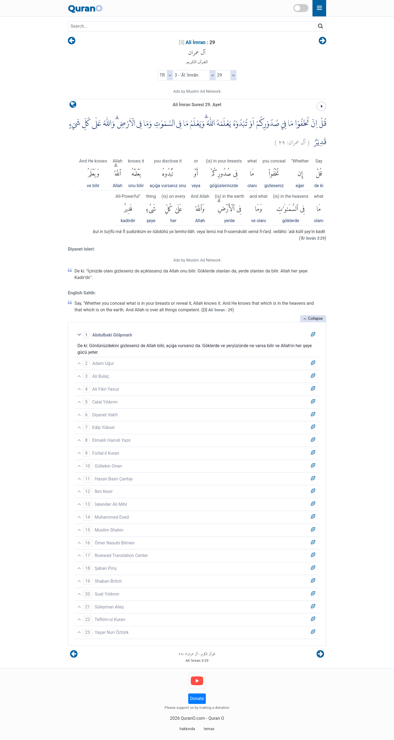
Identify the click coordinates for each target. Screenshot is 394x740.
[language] (73, 105)
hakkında (187, 729)
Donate (197, 698)
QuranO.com (193, 718)
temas (209, 729)
